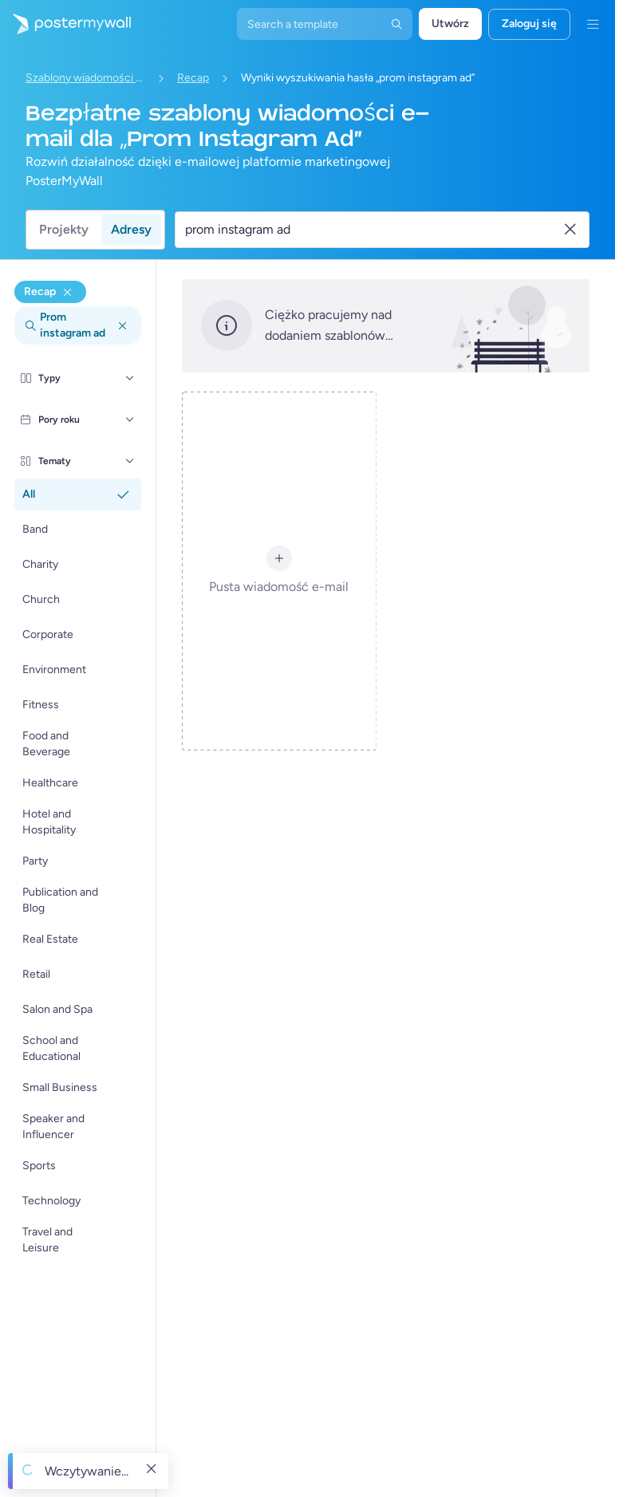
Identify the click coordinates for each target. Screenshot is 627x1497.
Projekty (64, 229)
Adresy (131, 229)
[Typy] (130, 378)
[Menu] (592, 24)
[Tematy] (130, 461)
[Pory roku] (130, 419)
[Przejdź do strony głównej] (65, 24)
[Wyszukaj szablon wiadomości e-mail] (373, 229)
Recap (193, 78)
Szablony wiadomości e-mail (85, 78)
